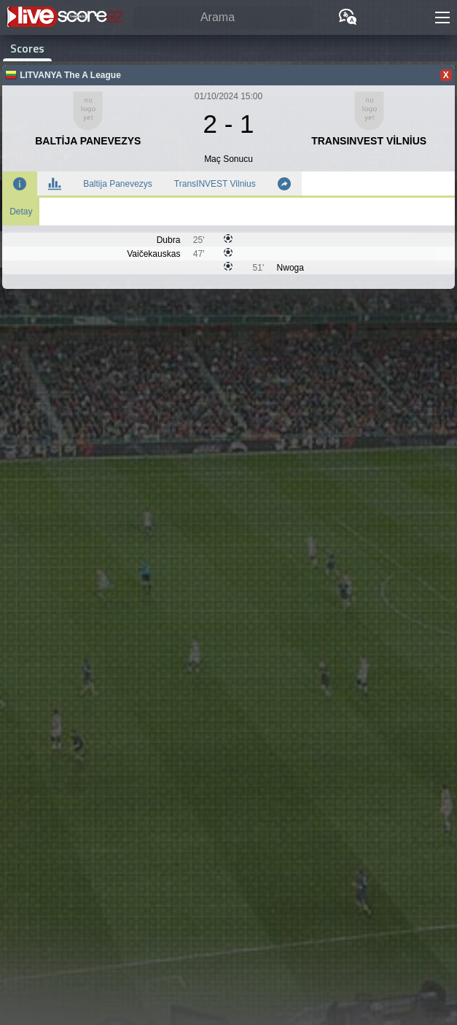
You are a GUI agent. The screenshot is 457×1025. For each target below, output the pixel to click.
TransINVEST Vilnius (215, 184)
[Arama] (223, 18)
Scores (27, 48)
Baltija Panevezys (117, 184)
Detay (20, 211)
